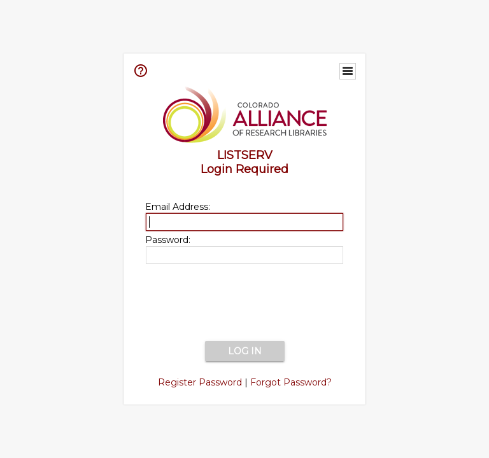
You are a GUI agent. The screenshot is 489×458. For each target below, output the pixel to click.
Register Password (200, 382)
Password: (167, 240)
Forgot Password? (291, 382)
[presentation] (244, 303)
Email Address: (177, 206)
